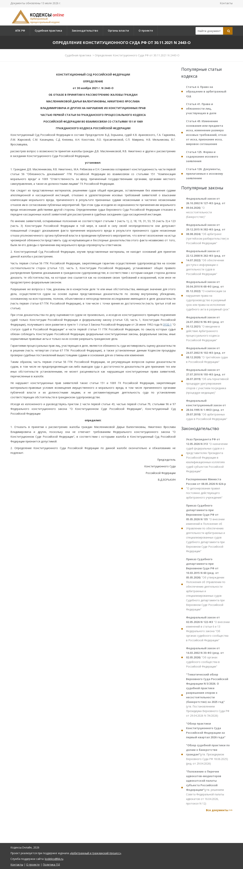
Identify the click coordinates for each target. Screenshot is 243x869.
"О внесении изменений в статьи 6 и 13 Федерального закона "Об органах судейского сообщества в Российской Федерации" (208, 629)
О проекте (146, 30)
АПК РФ (20, 30)
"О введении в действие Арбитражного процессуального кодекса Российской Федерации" (205, 328)
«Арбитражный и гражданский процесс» (95, 853)
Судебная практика (48, 30)
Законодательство (85, 30)
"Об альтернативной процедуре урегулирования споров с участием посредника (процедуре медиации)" (207, 381)
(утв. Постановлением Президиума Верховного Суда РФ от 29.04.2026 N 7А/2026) (207, 695)
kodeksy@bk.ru (54, 859)
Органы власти (118, 30)
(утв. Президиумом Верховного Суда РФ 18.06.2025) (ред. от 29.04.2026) (208, 754)
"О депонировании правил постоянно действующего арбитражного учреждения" (206, 488)
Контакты (226, 3)
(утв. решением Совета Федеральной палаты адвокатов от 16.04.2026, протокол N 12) (205, 787)
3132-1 (167, 324)
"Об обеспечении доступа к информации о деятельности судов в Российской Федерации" (205, 262)
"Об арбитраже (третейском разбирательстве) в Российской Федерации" (207, 234)
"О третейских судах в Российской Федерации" (207, 355)
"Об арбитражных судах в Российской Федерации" (206, 410)
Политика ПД (51, 864)
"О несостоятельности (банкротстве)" (205, 208)
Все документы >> (219, 810)
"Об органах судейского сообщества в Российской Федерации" (205, 657)
